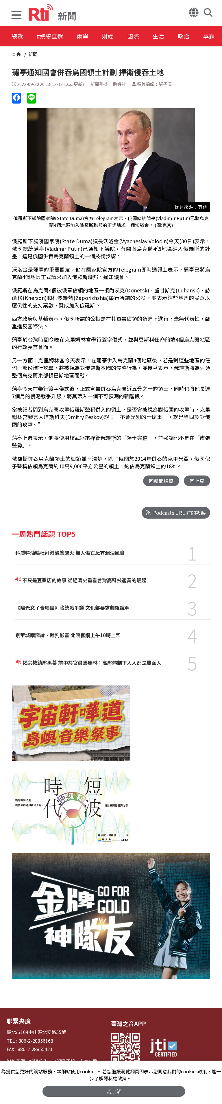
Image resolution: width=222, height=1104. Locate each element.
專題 (214, 36)
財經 (110, 36)
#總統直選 (51, 36)
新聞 (32, 54)
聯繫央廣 (18, 1020)
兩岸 (84, 36)
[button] (16, 15)
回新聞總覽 (161, 480)
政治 (188, 36)
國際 (136, 36)
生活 (162, 36)
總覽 (17, 36)
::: (13, 54)
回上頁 (197, 480)
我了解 (114, 1091)
